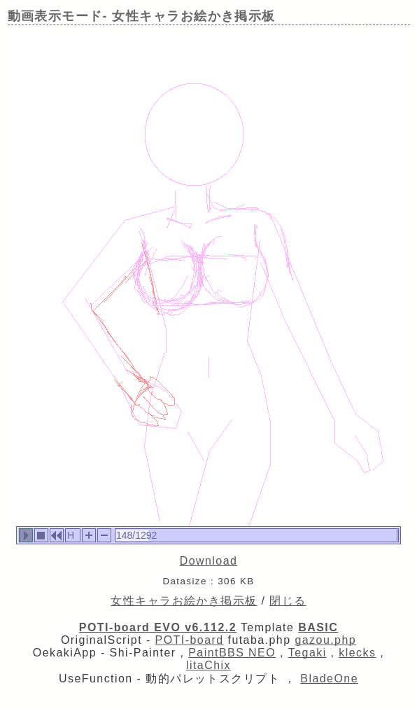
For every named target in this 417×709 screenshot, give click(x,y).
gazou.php (325, 640)
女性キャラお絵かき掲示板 (184, 601)
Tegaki (307, 653)
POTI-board (189, 640)
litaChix (208, 665)
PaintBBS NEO (232, 653)
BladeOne (329, 678)
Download (209, 561)
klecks (357, 653)
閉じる (287, 601)
